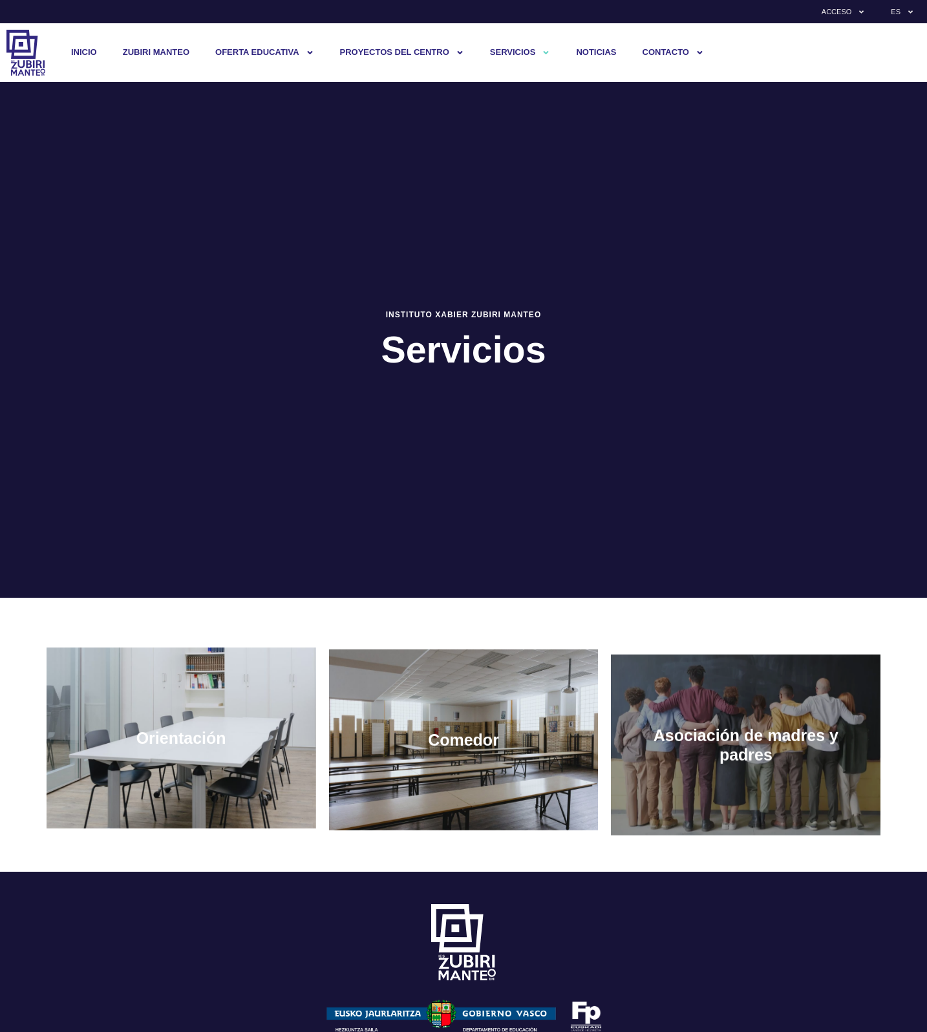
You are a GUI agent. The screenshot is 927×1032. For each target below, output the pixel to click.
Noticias (596, 52)
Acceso (843, 12)
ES (902, 12)
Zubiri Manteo (156, 52)
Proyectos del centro (402, 52)
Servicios (520, 52)
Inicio (84, 52)
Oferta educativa (264, 52)
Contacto (673, 52)
